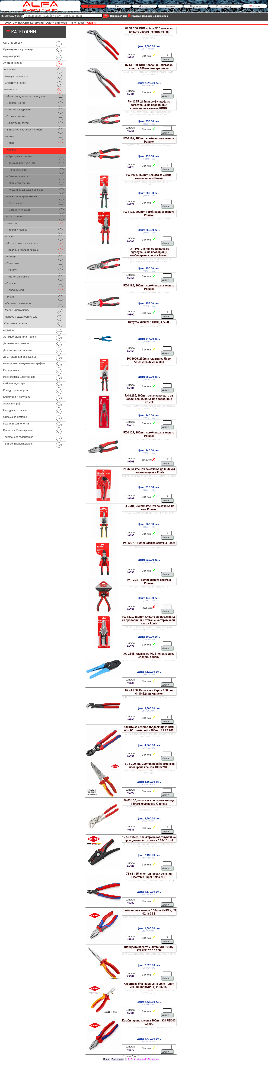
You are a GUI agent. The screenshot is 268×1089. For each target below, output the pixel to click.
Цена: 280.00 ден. (149, 193)
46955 (130, 130)
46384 (130, 866)
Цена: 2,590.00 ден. (149, 46)
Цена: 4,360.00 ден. (149, 745)
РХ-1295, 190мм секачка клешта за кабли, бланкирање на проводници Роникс (149, 407)
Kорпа (254, 6)
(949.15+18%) (149, 674)
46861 (130, 278)
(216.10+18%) (149, 306)
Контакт (170, 6)
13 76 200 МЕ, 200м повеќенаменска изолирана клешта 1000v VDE (149, 771)
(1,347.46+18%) (148, 931)
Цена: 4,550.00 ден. (149, 781)
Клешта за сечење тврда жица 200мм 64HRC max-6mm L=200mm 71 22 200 (149, 728)
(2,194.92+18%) (148, 49)
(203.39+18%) (149, 453)
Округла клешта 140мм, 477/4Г (149, 322)
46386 (130, 829)
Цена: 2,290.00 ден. (149, 83)
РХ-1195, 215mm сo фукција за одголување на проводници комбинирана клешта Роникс (149, 252)
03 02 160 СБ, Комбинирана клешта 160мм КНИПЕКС (148, 917)
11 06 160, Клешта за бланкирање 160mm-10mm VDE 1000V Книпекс (148, 991)
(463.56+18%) (149, 341)
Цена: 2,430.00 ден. (149, 1002)
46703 (130, 461)
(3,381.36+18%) (148, 821)
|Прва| (106, 1059)
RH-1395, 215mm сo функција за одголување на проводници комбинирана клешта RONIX (149, 105)
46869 (130, 241)
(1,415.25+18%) (148, 894)
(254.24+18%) (149, 639)
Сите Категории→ (34, 22)
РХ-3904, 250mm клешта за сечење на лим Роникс (149, 507)
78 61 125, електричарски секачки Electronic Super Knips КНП (149, 875)
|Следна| (141, 1059)
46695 (130, 535)
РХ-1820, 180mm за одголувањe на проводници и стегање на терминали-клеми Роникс (148, 628)
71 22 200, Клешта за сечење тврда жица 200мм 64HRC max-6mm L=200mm (149, 735)
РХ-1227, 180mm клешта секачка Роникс (148, 547)
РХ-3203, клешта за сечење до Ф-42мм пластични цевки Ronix (149, 470)
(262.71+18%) (149, 490)
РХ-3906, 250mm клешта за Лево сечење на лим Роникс (149, 360)
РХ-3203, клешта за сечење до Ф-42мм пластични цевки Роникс (149, 477)
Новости (119, 6)
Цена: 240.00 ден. (149, 450)
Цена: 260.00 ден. (149, 524)
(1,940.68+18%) (148, 86)
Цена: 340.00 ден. (149, 415)
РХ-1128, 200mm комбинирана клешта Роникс (148, 213)
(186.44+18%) (149, 562)
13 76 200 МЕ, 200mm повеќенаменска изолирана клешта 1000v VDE (149, 765)
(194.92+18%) (149, 159)
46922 (130, 204)
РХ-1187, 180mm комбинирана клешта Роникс (148, 140)
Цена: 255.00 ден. (149, 303)
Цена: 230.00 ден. (149, 156)
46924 (130, 167)
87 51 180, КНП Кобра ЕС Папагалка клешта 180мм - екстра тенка (149, 66)
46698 (130, 498)
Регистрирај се (225, 6)
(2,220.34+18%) (148, 968)
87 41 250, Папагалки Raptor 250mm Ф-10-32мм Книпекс (149, 697)
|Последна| (153, 1059)
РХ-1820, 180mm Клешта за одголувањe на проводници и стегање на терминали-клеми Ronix (149, 620)
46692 (130, 609)
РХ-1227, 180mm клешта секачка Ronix (149, 543)
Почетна (93, 6)
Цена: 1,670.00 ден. (149, 891)
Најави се (196, 6)
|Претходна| (117, 1059)
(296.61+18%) (149, 124)
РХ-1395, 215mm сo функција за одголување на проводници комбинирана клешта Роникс (148, 113)
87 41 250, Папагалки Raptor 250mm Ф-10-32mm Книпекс (149, 692)
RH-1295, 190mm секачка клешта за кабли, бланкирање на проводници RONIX (149, 399)
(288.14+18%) (149, 418)
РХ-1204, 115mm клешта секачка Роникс (149, 581)
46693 (130, 572)
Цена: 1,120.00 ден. (149, 671)
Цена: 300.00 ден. (149, 636)
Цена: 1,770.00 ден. (149, 1038)
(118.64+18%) (149, 601)
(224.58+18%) (149, 233)
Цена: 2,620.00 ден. (149, 965)
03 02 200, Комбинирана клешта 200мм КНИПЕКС (149, 1027)
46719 (130, 425)
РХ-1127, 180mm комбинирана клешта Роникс (148, 434)
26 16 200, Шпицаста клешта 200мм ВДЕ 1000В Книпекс (149, 954)
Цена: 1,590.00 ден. (149, 928)
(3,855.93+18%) (148, 784)
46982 (130, 57)
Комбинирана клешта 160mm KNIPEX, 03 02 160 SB (149, 912)
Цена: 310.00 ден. (149, 487)
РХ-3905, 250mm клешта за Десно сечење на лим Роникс (148, 176)
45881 (130, 1013)
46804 (130, 388)
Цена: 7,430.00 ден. (149, 855)
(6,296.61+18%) (148, 858)
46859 (130, 351)
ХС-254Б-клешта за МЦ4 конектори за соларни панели (148, 655)
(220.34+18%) (149, 527)
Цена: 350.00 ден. (149, 121)
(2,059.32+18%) (148, 1005)
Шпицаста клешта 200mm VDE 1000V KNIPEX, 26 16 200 (149, 948)
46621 (130, 682)
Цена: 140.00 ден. (149, 598)
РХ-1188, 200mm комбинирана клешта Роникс (148, 287)
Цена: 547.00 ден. (149, 338)
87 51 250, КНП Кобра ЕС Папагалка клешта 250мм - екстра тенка (149, 30)
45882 (130, 976)
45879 (130, 1049)
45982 (130, 902)
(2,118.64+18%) (148, 711)
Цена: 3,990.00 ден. (149, 818)
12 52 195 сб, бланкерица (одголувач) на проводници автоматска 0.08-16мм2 (149, 838)
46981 (130, 94)
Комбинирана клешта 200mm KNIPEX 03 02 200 (149, 1022)
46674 (130, 646)
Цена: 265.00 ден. (149, 230)
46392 (130, 719)
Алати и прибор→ (58, 22)
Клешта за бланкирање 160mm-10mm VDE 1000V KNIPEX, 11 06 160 (149, 985)
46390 (130, 792)
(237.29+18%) (149, 196)
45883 (130, 939)
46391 (130, 756)
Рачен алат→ (78, 22)
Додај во (165, 59)
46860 (130, 314)
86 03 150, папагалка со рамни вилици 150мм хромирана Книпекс (148, 802)
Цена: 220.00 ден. (149, 559)
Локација (144, 6)
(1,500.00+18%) (148, 1041)
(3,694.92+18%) (148, 748)
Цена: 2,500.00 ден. (149, 708)
